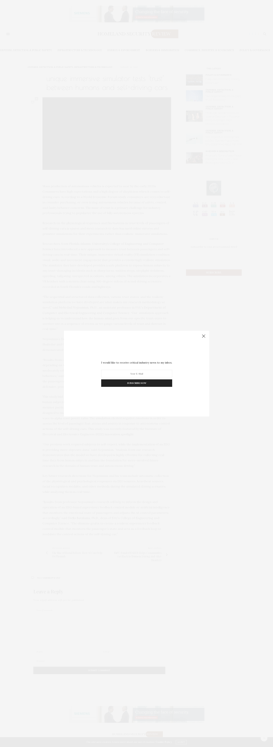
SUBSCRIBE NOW (136, 383)
